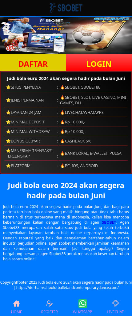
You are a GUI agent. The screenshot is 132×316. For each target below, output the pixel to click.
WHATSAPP (82, 306)
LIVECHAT (115, 306)
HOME (16, 306)
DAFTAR (33, 63)
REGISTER (49, 306)
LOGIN (98, 63)
